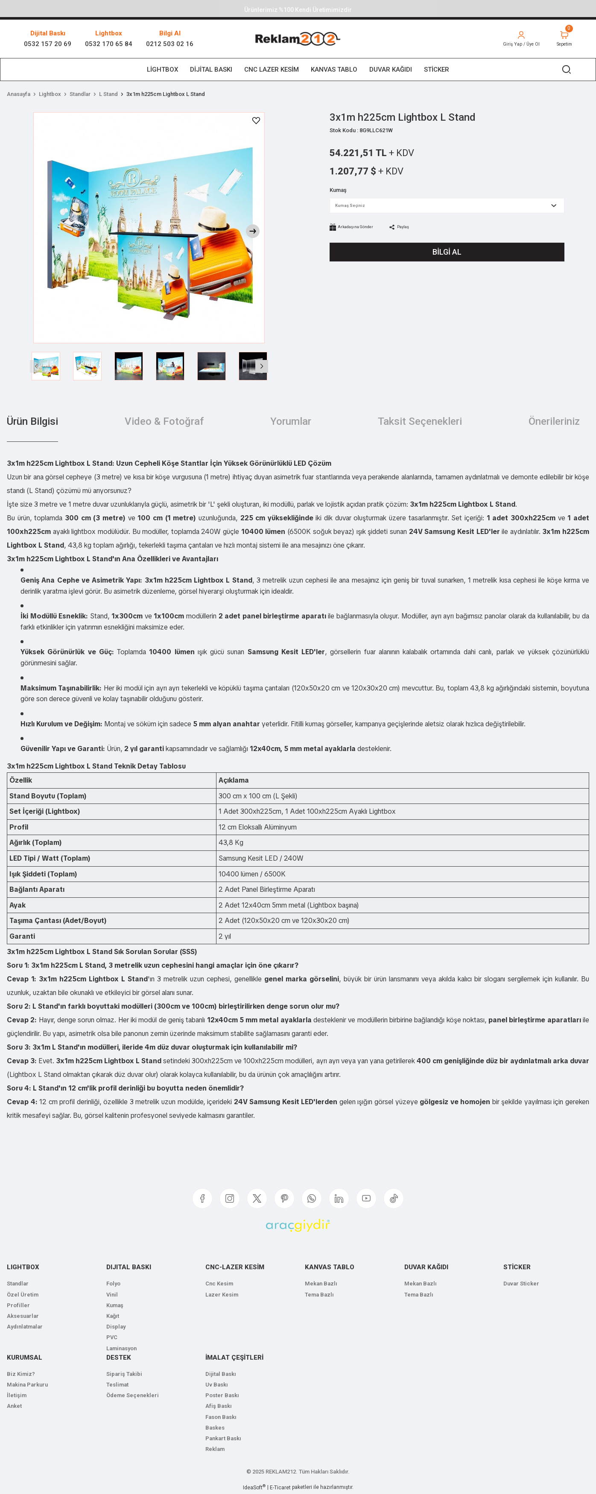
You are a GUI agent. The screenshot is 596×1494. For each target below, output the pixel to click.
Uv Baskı (216, 1384)
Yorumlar (290, 421)
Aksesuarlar (23, 1316)
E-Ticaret (280, 1488)
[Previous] (36, 366)
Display (116, 1326)
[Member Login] (516, 39)
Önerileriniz (554, 421)
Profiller (18, 1305)
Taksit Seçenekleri (420, 421)
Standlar (18, 1283)
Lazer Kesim (221, 1294)
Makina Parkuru (27, 1384)
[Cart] (562, 39)
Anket (14, 1406)
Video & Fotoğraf (164, 421)
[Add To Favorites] (256, 121)
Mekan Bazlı (321, 1283)
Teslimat (117, 1384)
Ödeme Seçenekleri (132, 1395)
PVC (111, 1337)
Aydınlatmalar (25, 1326)
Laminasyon (121, 1348)
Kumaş (114, 1305)
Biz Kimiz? (21, 1374)
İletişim (16, 1395)
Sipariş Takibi (124, 1374)
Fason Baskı (221, 1417)
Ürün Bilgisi (32, 421)
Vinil (112, 1294)
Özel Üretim (22, 1294)
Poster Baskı (222, 1395)
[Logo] (298, 39)
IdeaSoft (254, 1487)
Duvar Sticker (521, 1283)
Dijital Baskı (220, 1374)
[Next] (253, 231)
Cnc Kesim (219, 1283)
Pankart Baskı (223, 1438)
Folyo (113, 1283)
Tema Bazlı (319, 1294)
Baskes (215, 1427)
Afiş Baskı (218, 1406)
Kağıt (112, 1316)
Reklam (215, 1449)
